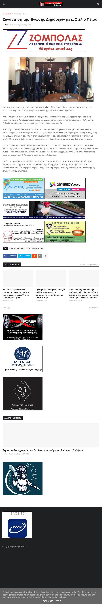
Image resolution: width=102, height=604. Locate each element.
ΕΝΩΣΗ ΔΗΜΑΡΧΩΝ (35, 248)
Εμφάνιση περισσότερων (89, 264)
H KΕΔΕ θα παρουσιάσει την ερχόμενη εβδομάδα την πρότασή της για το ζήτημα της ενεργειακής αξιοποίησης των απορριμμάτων (83, 293)
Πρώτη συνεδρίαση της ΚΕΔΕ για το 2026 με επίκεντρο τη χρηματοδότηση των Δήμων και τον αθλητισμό (50, 293)
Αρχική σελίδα (8, 14)
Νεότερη (7, 308)
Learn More (47, 601)
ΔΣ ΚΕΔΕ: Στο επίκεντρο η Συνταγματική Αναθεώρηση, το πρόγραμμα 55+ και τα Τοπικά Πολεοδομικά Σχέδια (16, 293)
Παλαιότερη (93, 308)
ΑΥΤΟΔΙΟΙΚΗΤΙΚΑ (20, 14)
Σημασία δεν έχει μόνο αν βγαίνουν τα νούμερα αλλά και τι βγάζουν (43, 450)
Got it (58, 601)
